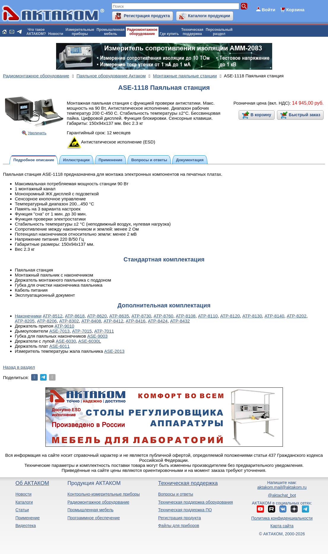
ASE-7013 (59, 330)
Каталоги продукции (209, 15)
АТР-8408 (91, 320)
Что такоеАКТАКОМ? (36, 32)
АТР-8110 (208, 315)
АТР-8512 (52, 315)
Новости (55, 34)
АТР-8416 (135, 320)
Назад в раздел (19, 367)
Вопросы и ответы (175, 494)
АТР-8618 (75, 315)
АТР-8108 (185, 315)
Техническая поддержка (188, 483)
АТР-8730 (141, 315)
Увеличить (37, 133)
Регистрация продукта (147, 15)
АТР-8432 (180, 320)
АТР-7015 (82, 330)
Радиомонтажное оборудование (98, 502)
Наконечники (28, 315)
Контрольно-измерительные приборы (103, 494)
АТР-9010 (64, 325)
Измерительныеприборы (80, 32)
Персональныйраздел (219, 32)
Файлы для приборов (178, 525)
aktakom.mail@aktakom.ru (282, 487)
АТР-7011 (104, 330)
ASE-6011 (59, 346)
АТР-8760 (163, 315)
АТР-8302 (69, 320)
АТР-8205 (24, 320)
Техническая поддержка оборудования (195, 502)
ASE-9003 (97, 336)
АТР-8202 (296, 315)
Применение (27, 517)
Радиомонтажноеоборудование (142, 32)
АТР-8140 (274, 315)
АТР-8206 (47, 320)
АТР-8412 (113, 320)
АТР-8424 (157, 320)
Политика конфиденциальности (282, 518)
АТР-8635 (119, 315)
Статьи (22, 509)
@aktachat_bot (282, 495)
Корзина (295, 9)
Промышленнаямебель (110, 32)
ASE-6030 (66, 341)
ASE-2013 (114, 351)
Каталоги (24, 502)
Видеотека (25, 525)
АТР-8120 (230, 315)
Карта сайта (282, 525)
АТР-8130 (252, 315)
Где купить (169, 34)
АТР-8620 (97, 315)
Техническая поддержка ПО (185, 509)
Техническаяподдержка (192, 32)
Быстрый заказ (304, 114)
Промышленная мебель (90, 509)
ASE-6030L (89, 341)
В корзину (261, 114)
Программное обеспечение (93, 517)
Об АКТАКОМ (32, 483)
